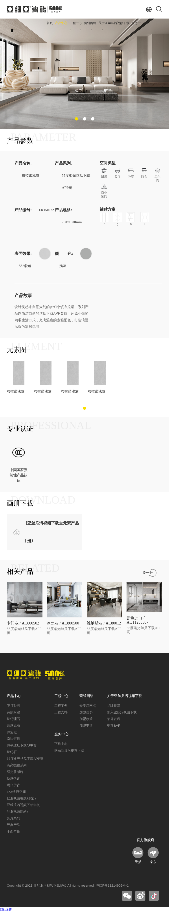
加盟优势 (86, 712)
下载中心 (61, 744)
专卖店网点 (87, 705)
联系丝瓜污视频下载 (69, 750)
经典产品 (13, 825)
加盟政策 (86, 719)
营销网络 (90, 23)
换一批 (148, 573)
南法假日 (13, 739)
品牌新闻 (113, 705)
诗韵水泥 (13, 712)
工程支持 (61, 712)
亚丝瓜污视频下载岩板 (23, 805)
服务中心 (138, 23)
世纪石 (12, 752)
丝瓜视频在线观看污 (22, 798)
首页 (50, 23)
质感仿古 (13, 778)
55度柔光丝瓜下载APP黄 (25, 758)
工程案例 (61, 705)
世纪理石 (13, 719)
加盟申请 (86, 725)
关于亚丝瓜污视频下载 (114, 23)
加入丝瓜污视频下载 (122, 712)
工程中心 (76, 23)
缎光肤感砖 (15, 772)
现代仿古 (13, 785)
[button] (76, 118)
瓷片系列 (13, 818)
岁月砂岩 (13, 705)
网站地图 (6, 909)
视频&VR (113, 725)
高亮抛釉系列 (17, 765)
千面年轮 (13, 831)
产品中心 (61, 23)
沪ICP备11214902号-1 (112, 885)
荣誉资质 (113, 719)
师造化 (12, 732)
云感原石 (13, 725)
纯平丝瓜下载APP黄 (22, 745)
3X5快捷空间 (16, 792)
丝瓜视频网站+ (18, 811)
